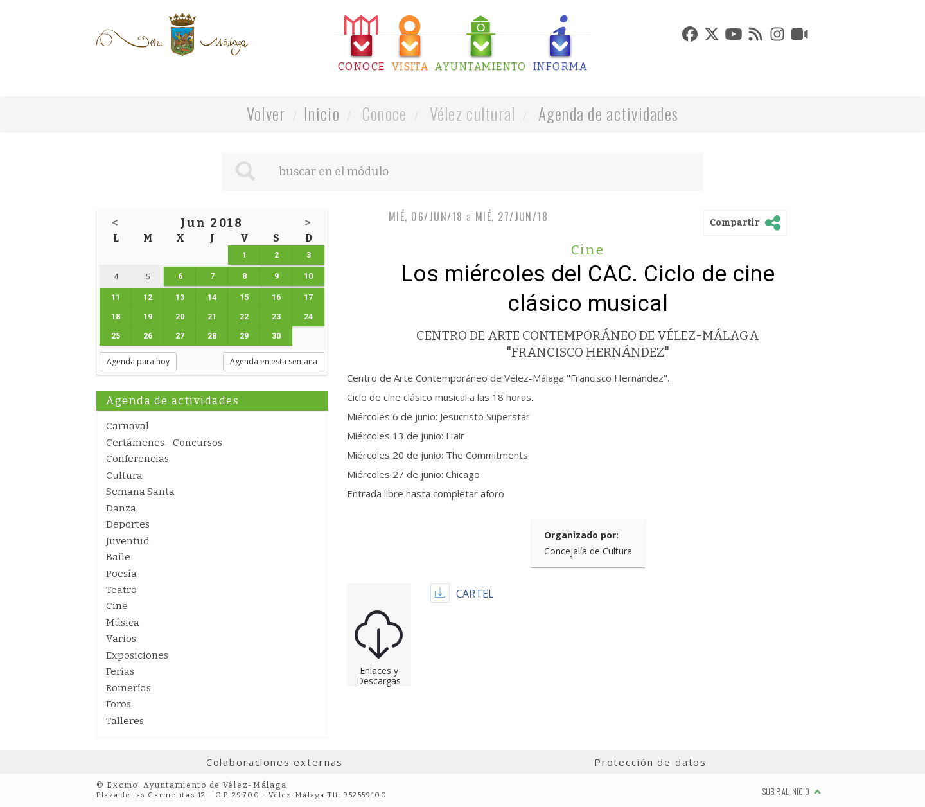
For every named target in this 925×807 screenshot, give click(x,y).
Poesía (121, 574)
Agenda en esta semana (273, 361)
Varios (121, 638)
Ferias (120, 671)
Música (122, 622)
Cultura (124, 475)
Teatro (121, 590)
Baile (118, 557)
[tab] (362, 44)
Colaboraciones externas (275, 762)
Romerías (128, 688)
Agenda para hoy (138, 361)
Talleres (125, 721)
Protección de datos (650, 762)
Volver (266, 113)
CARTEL (475, 594)
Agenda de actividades (608, 113)
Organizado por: (581, 535)
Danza (121, 508)
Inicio (322, 113)
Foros (118, 704)
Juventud (128, 541)
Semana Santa (140, 491)
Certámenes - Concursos (164, 442)
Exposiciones (137, 655)
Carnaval (127, 426)
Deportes (128, 524)
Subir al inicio (792, 791)
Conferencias (137, 459)
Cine (117, 606)
